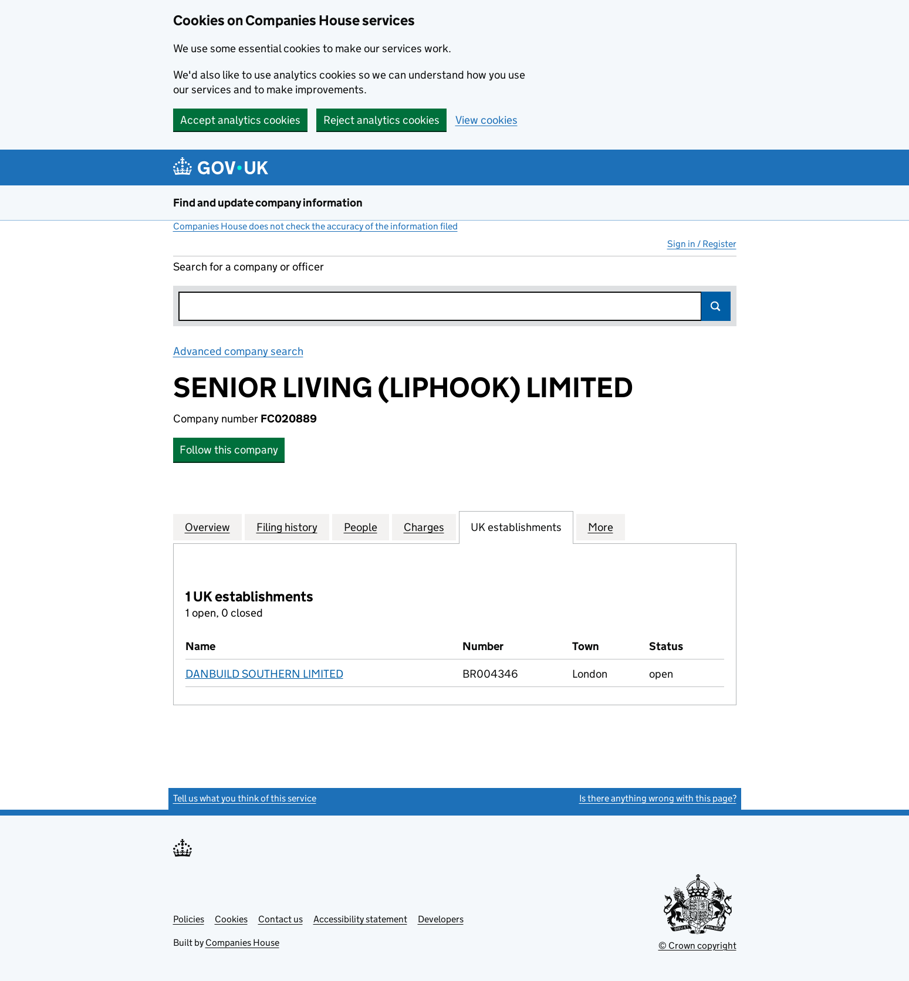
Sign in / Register (701, 243)
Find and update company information (268, 202)
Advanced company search (238, 351)
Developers (441, 919)
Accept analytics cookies (240, 120)
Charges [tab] (424, 527)
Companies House (242, 942)
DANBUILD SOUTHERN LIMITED (264, 674)
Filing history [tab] (286, 527)
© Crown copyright (697, 945)
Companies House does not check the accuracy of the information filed (315, 226)
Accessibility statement (360, 919)
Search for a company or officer (248, 266)
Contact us (280, 919)
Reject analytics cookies (381, 120)
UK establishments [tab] (516, 527)
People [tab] (360, 527)
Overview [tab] (207, 527)
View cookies (486, 120)
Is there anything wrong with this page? (657, 798)
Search (716, 306)
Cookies (231, 919)
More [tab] (600, 527)
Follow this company (229, 449)
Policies (188, 919)
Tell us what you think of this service (244, 798)
